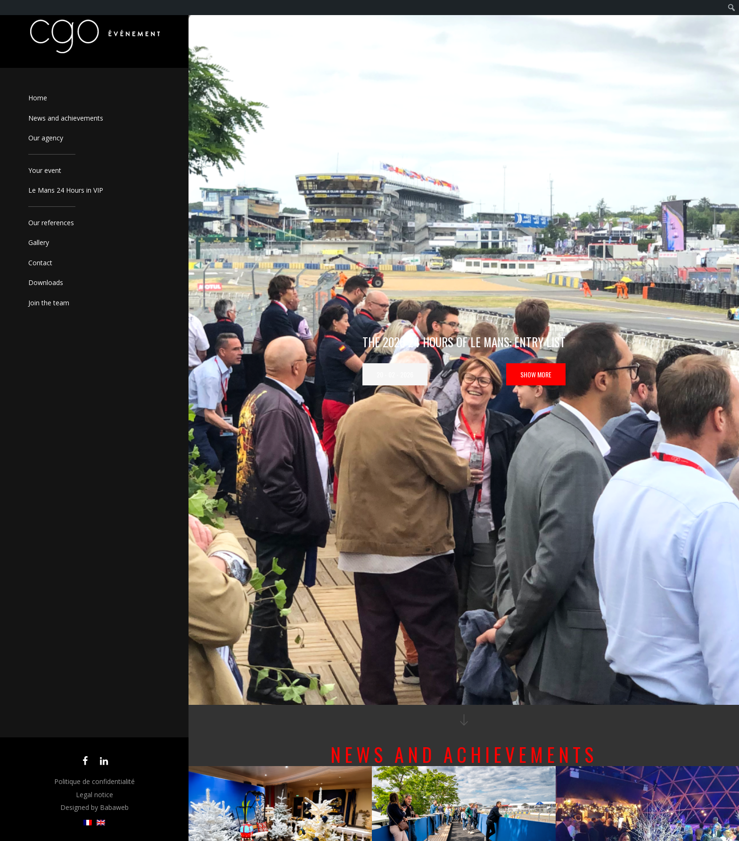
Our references (51, 222)
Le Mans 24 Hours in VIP (65, 190)
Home (37, 97)
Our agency (45, 137)
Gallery (38, 242)
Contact (40, 262)
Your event (44, 170)
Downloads (45, 282)
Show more (535, 374)
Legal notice (94, 794)
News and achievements (65, 118)
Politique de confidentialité (94, 781)
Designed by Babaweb (94, 807)
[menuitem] (87, 823)
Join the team (48, 302)
